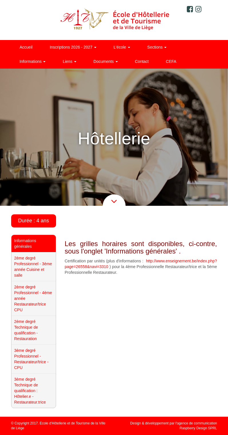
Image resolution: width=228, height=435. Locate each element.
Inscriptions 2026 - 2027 (73, 47)
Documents (106, 61)
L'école (122, 47)
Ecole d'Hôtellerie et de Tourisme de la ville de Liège (114, 20)
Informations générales (25, 243)
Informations (33, 61)
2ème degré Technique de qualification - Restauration (26, 330)
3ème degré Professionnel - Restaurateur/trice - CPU (31, 359)
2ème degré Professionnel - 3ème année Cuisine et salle (33, 267)
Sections (157, 47)
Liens (69, 61)
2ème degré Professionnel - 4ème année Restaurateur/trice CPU (33, 298)
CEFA (171, 61)
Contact (142, 61)
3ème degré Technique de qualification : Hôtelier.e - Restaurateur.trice (30, 390)
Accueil (26, 47)
